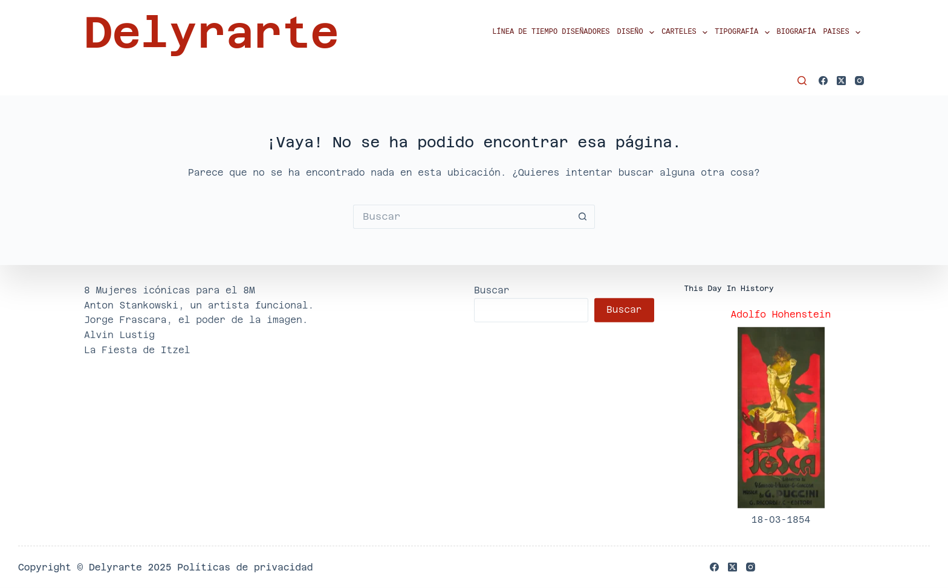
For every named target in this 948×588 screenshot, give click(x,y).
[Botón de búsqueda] (583, 217)
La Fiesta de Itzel (137, 350)
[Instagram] (859, 80)
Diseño (637, 32)
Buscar (492, 290)
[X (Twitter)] (841, 80)
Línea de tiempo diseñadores (550, 32)
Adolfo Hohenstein (781, 314)
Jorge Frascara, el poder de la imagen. (196, 320)
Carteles (686, 32)
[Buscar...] (462, 217)
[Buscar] (802, 80)
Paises (843, 32)
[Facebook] (823, 80)
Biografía (796, 32)
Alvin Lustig (119, 335)
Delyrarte (211, 32)
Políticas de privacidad (245, 567)
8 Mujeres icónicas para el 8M (169, 290)
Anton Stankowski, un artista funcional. (199, 304)
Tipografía (744, 32)
